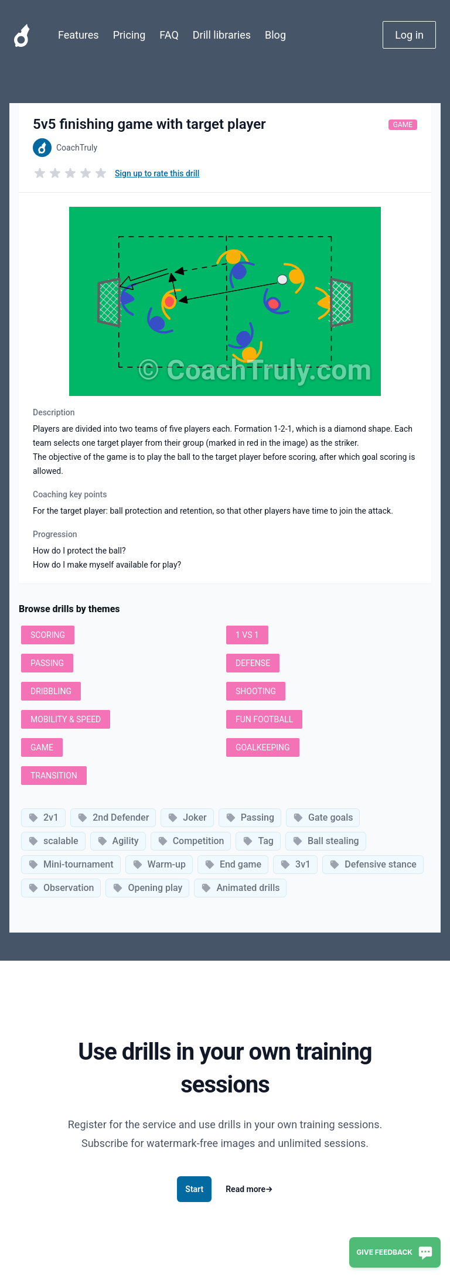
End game (232, 864)
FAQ (168, 35)
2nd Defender (113, 817)
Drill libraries (222, 35)
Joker (187, 817)
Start (194, 1189)
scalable (53, 840)
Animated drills (240, 887)
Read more (249, 1189)
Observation (61, 887)
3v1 (295, 864)
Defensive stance (373, 864)
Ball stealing (325, 840)
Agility (118, 840)
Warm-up (159, 864)
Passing (250, 817)
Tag (258, 840)
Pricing (129, 35)
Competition (191, 840)
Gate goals (323, 817)
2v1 (43, 817)
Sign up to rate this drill (157, 173)
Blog (275, 35)
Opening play (147, 887)
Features (78, 35)
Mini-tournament (71, 864)
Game (402, 125)
